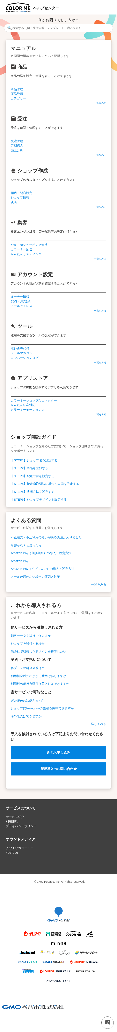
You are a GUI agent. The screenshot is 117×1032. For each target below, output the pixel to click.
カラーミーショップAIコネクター (34, 400)
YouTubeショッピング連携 (29, 245)
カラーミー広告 (21, 249)
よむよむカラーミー (20, 848)
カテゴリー (18, 98)
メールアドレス (21, 306)
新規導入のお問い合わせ (59, 769)
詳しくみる (98, 724)
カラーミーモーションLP (28, 409)
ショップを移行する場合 (28, 643)
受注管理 (17, 141)
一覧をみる (100, 103)
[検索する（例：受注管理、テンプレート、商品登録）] (58, 28)
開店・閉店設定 (21, 193)
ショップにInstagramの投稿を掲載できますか (42, 708)
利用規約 (12, 821)
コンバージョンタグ (24, 357)
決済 (14, 202)
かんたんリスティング (26, 254)
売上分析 (17, 150)
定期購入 (17, 145)
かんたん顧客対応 (23, 405)
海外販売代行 (20, 348)
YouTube (12, 852)
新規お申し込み (58, 752)
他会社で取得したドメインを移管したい (38, 651)
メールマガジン (21, 353)
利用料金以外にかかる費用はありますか (38, 676)
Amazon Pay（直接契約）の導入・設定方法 (41, 553)
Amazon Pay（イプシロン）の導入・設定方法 (42, 568)
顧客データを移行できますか (31, 635)
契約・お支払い (21, 301)
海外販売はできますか (26, 716)
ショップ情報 (20, 197)
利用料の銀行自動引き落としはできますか (40, 683)
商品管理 (17, 89)
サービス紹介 (15, 817)
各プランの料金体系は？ (28, 668)
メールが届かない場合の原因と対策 (35, 576)
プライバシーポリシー (21, 826)
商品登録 (17, 93)
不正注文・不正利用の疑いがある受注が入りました (46, 537)
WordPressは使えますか (27, 700)
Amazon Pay (19, 561)
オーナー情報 (20, 296)
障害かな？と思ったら (26, 545)
